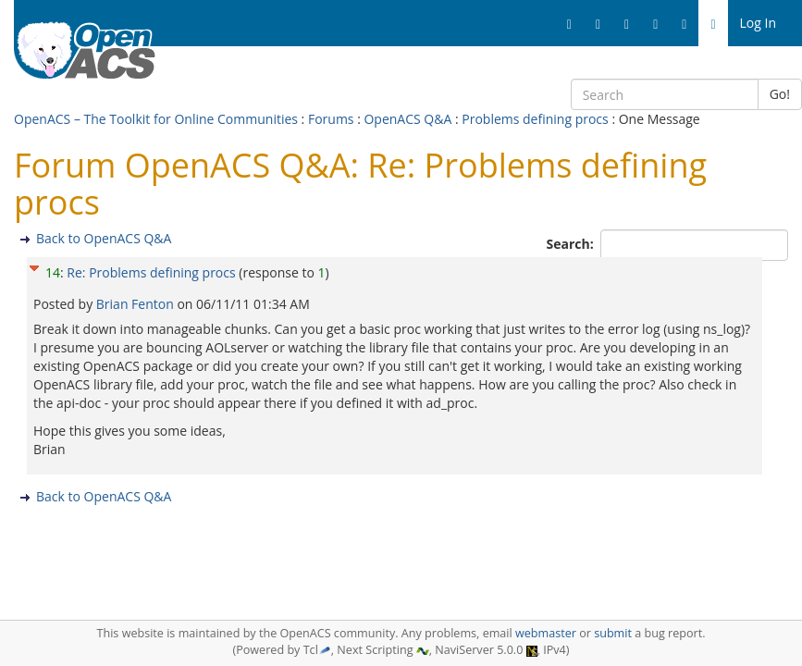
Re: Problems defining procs (151, 272)
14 (52, 272)
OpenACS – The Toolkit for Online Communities (156, 119)
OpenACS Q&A (407, 119)
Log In (758, 22)
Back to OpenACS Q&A (103, 238)
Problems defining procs (535, 119)
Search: (572, 244)
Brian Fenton (137, 304)
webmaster (545, 633)
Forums (331, 119)
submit (613, 633)
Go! (780, 94)
